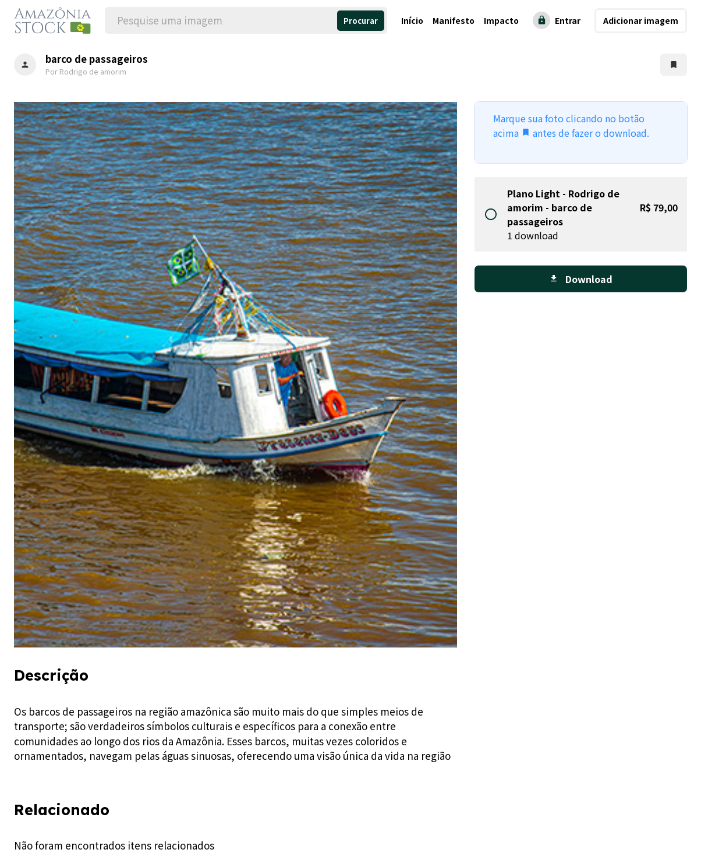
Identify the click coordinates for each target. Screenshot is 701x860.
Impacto (501, 20)
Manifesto (454, 20)
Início (412, 20)
